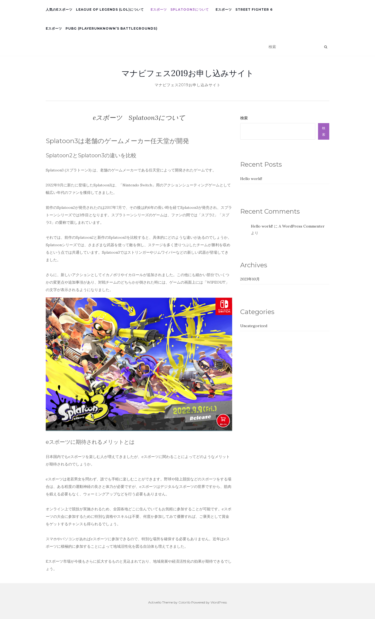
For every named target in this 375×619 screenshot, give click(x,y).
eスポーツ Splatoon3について (180, 9)
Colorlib (184, 602)
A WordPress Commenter (302, 226)
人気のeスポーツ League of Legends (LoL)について (95, 9)
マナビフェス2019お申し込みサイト (187, 73)
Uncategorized (253, 325)
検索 (244, 118)
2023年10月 (250, 279)
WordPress (219, 602)
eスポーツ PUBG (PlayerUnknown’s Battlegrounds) (102, 28)
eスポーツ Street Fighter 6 (244, 9)
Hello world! (251, 178)
